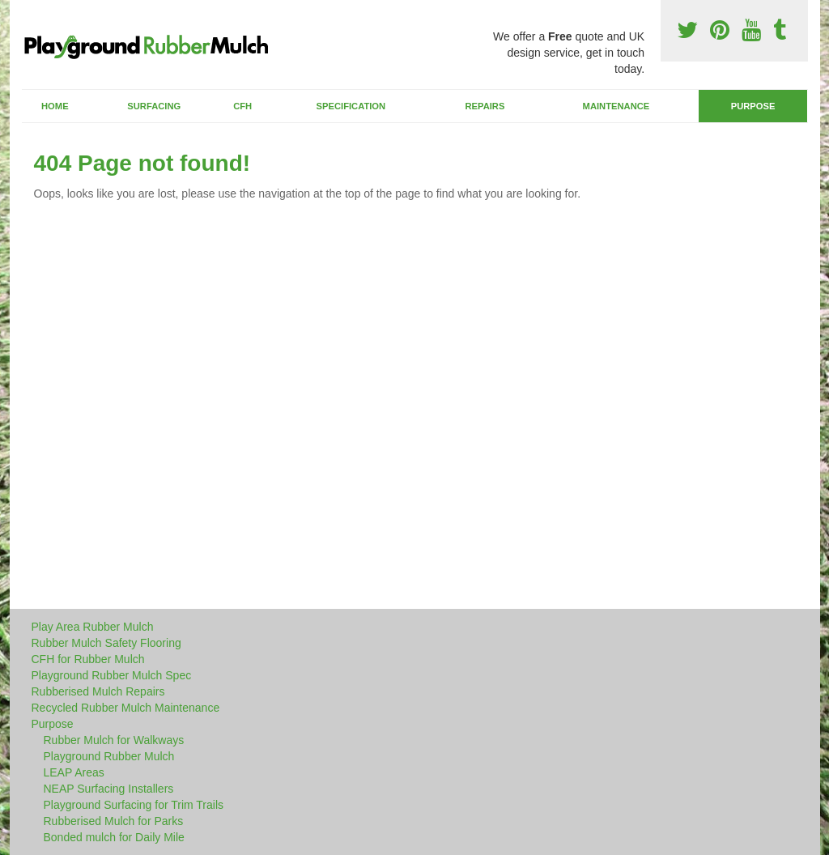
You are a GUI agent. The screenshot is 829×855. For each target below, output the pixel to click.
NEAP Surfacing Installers (109, 788)
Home (55, 106)
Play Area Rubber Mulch (93, 626)
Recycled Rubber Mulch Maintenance (126, 707)
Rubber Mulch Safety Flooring (106, 642)
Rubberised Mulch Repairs (98, 691)
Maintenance (616, 106)
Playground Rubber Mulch (109, 756)
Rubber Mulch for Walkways (114, 740)
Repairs (484, 106)
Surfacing (154, 106)
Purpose (753, 106)
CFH (242, 106)
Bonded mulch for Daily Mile (114, 837)
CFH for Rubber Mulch (88, 659)
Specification (351, 106)
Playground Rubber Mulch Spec (112, 675)
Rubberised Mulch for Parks (114, 821)
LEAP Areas (74, 772)
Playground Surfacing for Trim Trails (134, 804)
